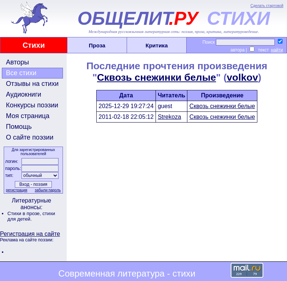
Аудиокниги (23, 94)
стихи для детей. (31, 216)
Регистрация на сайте (30, 234)
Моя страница (28, 116)
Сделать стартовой (266, 6)
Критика (157, 45)
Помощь (19, 126)
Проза (97, 45)
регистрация (16, 190)
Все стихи (21, 73)
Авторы (17, 62)
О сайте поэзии (29, 137)
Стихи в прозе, (24, 213)
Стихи (34, 45)
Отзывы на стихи (32, 83)
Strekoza (169, 117)
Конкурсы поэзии (32, 105)
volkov (242, 77)
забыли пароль (48, 190)
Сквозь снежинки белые (156, 77)
